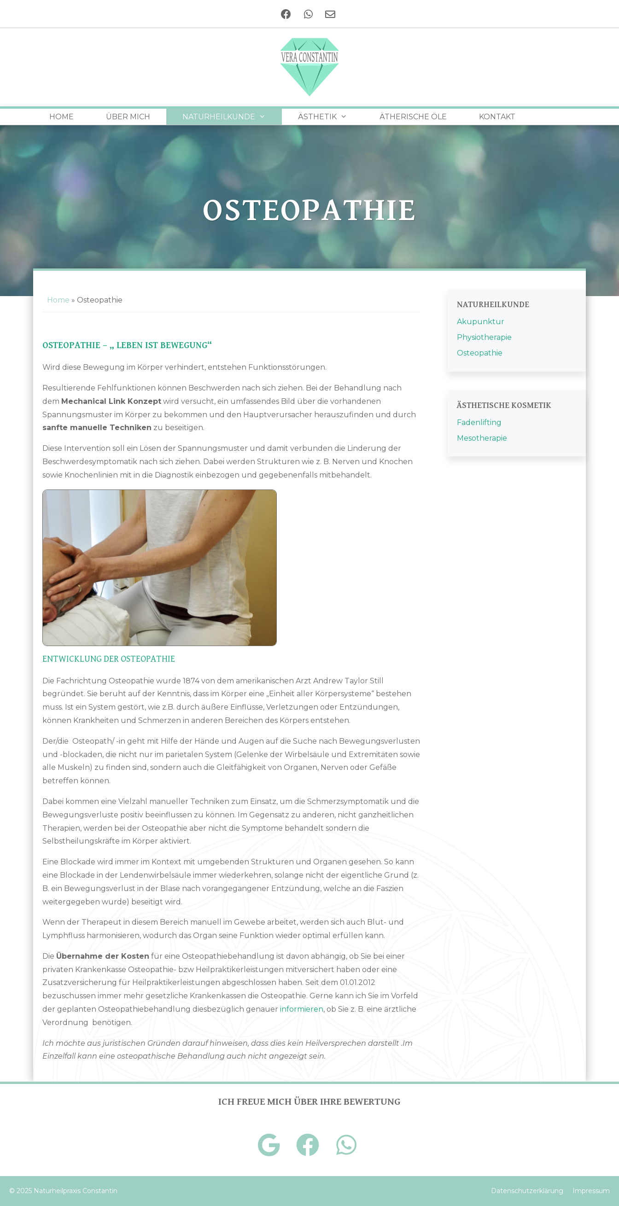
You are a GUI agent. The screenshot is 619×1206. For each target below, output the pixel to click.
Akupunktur (480, 321)
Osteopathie (479, 353)
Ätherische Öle (413, 116)
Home (61, 116)
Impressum (591, 1191)
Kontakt (497, 116)
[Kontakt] (330, 14)
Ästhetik (330, 117)
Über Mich (128, 116)
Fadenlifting (479, 422)
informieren (301, 1009)
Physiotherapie (484, 337)
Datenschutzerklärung (527, 1191)
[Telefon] (307, 14)
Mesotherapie (482, 438)
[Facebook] (285, 14)
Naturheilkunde (232, 117)
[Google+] (268, 1145)
